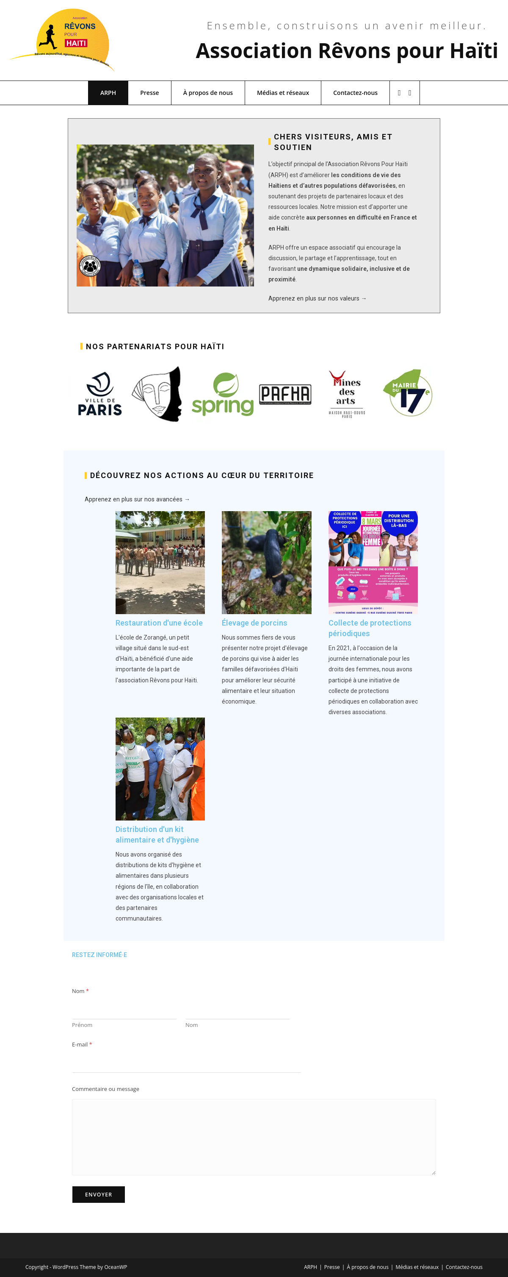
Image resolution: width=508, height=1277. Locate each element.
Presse (149, 93)
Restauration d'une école (159, 622)
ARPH (108, 93)
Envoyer (98, 1194)
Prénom (82, 1024)
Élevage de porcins (254, 622)
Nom (191, 1024)
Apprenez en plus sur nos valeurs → (316, 298)
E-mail (82, 1044)
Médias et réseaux (283, 93)
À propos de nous (208, 93)
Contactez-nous (355, 93)
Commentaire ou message (105, 1089)
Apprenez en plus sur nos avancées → (136, 499)
